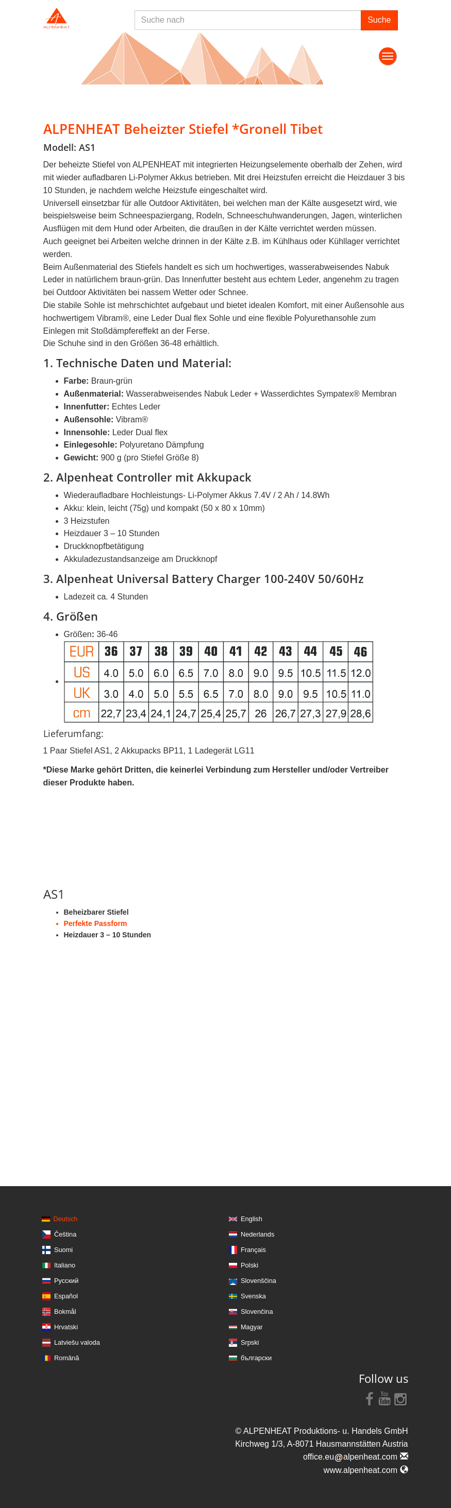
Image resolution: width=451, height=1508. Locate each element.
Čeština (65, 1234)
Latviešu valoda (77, 1342)
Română (66, 1358)
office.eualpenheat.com (355, 1456)
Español (66, 1296)
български (256, 1358)
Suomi (63, 1250)
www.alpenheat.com (366, 1470)
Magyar (252, 1327)
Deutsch (66, 1219)
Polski (249, 1265)
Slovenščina (258, 1280)
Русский (66, 1280)
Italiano (64, 1265)
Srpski (250, 1342)
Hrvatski (66, 1327)
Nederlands (257, 1234)
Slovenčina (257, 1311)
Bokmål (65, 1311)
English (251, 1219)
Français (253, 1250)
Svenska (253, 1296)
